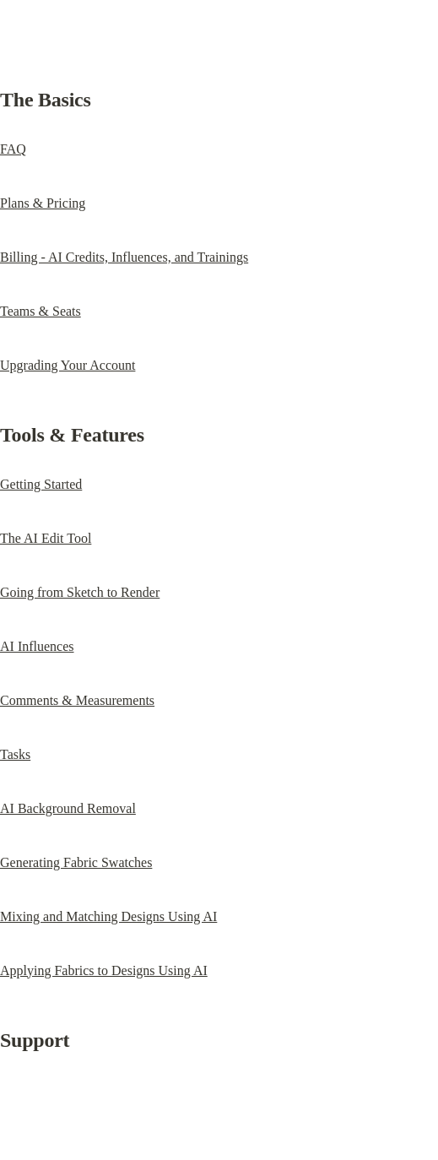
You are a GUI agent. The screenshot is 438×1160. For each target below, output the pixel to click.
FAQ (13, 149)
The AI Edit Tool (45, 538)
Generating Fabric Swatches (76, 862)
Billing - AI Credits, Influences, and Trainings (124, 257)
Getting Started (41, 484)
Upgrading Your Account (67, 365)
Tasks (15, 754)
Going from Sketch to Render (80, 592)
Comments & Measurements (77, 700)
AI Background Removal (68, 808)
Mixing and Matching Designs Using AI (108, 916)
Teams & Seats (40, 311)
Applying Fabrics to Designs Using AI (104, 970)
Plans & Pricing (42, 203)
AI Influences (37, 646)
